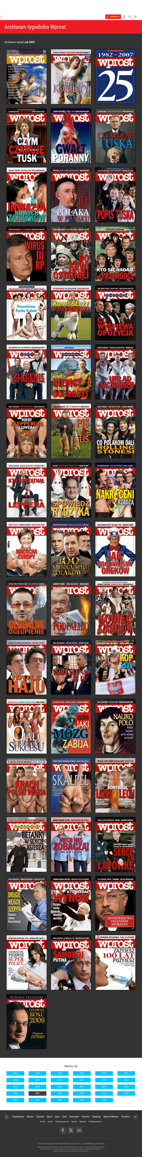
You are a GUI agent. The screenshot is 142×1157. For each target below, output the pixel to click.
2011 (82, 1086)
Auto (57, 1116)
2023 (82, 1073)
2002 (15, 1100)
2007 (37, 1093)
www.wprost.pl (74, 1151)
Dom (64, 1116)
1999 (82, 1100)
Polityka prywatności (95, 1122)
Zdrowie (40, 1116)
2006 (59, 1093)
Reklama (74, 1122)
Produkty (125, 1116)
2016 (104, 1080)
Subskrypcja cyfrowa (62, 1122)
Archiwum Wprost (35, 27)
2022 (104, 1073)
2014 (15, 1086)
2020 (15, 1080)
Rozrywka (74, 1116)
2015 (126, 1080)
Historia (85, 1116)
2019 (37, 1080)
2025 (37, 1073)
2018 (59, 1080)
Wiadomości (18, 1116)
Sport (49, 1116)
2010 (104, 1086)
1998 (104, 1100)
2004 (104, 1093)
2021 (126, 1073)
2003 (126, 1093)
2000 (59, 1100)
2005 (82, 1093)
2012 (59, 1086)
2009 (126, 1086)
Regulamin (82, 1122)
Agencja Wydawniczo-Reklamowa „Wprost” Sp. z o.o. (66, 1144)
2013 (37, 1086)
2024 (59, 1073)
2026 (15, 1073)
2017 (82, 1080)
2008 (15, 1093)
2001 (37, 1100)
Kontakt (50, 1122)
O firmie (42, 1122)
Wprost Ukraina (110, 1116)
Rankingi (96, 1116)
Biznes (30, 1116)
